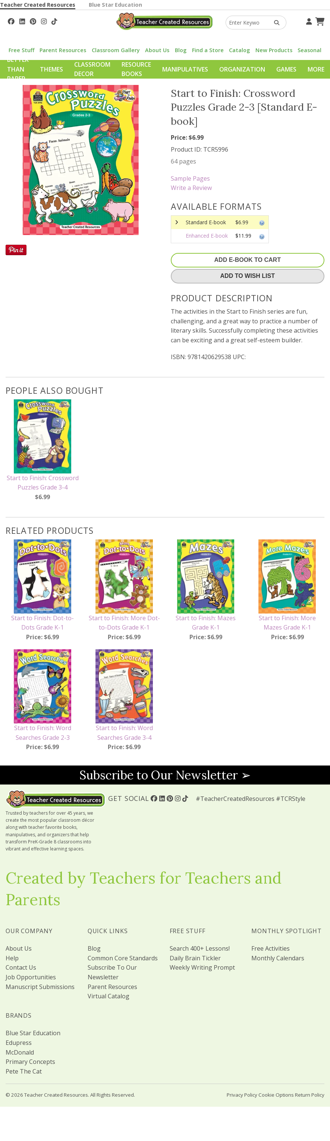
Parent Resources (63, 50)
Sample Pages (190, 178)
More (316, 69)
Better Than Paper (18, 69)
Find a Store (208, 50)
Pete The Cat (24, 1071)
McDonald (20, 1052)
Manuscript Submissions (40, 987)
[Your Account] (308, 20)
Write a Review (191, 188)
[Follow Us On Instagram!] (44, 20)
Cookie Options (276, 1094)
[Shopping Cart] (318, 20)
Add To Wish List (247, 276)
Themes (51, 69)
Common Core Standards (123, 958)
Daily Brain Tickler (195, 958)
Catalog (239, 50)
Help (12, 958)
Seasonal (309, 50)
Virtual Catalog (108, 996)
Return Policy (309, 1094)
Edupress (19, 1043)
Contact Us (21, 967)
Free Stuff (21, 50)
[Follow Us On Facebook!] (11, 20)
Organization (242, 69)
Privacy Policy (242, 1094)
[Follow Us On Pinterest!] (33, 20)
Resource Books (136, 69)
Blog (180, 50)
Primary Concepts (30, 1062)
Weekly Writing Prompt (202, 967)
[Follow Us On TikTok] (54, 20)
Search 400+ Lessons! (200, 948)
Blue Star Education (115, 4)
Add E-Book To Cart (247, 260)
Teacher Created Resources (37, 4)
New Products (273, 50)
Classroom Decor (92, 69)
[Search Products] (274, 22)
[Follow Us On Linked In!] (22, 20)
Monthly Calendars (277, 958)
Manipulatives (185, 69)
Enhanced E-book (207, 235)
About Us (157, 50)
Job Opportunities (31, 977)
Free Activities (270, 948)
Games (286, 69)
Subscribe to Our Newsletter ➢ (165, 775)
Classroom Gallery (116, 50)
